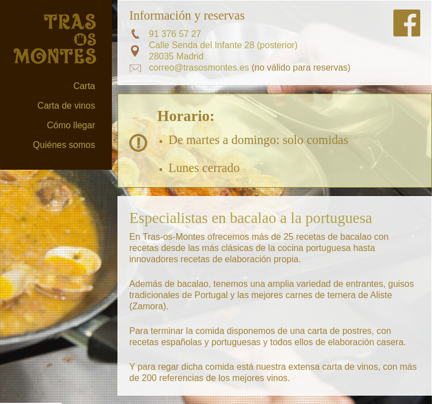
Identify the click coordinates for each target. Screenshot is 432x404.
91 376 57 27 (175, 34)
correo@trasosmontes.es (199, 67)
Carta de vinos (66, 105)
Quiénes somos (64, 145)
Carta (84, 86)
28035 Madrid (176, 56)
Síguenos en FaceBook (406, 23)
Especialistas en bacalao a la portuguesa (250, 218)
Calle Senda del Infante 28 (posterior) (223, 45)
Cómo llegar (71, 125)
